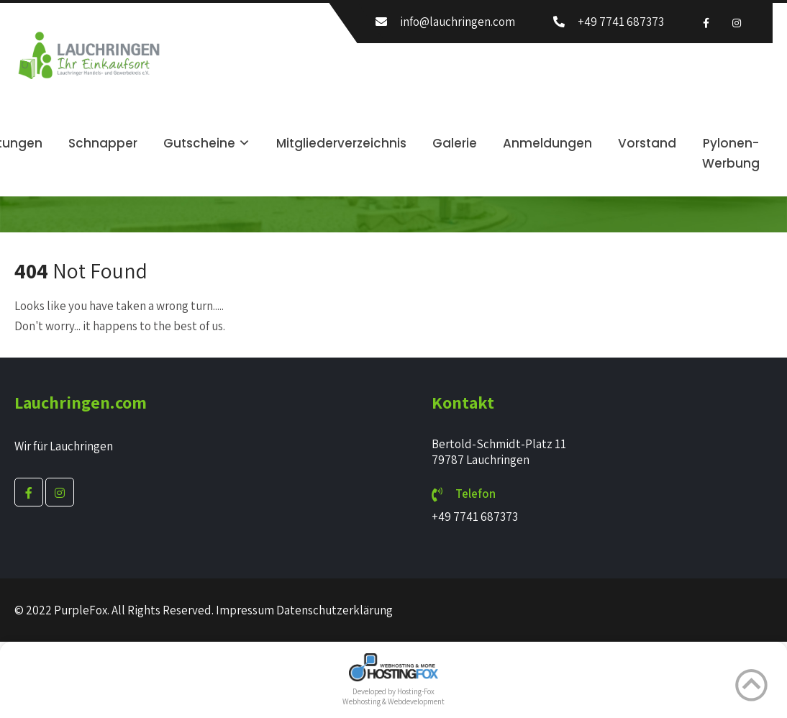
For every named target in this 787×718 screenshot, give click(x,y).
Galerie (454, 143)
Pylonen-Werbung (731, 153)
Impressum (245, 610)
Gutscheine (199, 143)
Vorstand (647, 143)
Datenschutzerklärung (334, 610)
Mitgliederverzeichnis (341, 143)
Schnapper (102, 143)
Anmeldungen (547, 143)
